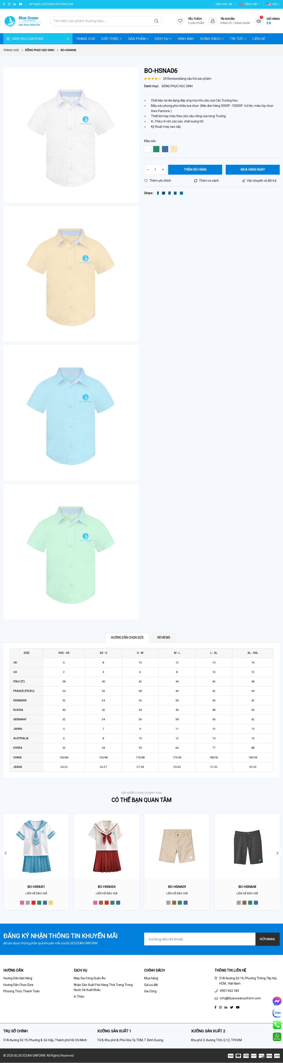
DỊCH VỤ (163, 39)
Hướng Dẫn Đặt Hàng (17, 978)
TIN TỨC (238, 39)
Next (277, 853)
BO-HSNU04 (106, 887)
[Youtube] (238, 1007)
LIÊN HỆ (259, 39)
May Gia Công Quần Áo (90, 978)
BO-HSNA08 (247, 887)
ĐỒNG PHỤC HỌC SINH (177, 86)
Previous (5, 853)
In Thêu (79, 996)
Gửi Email (267, 939)
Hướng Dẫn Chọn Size (18, 985)
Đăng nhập (242, 23)
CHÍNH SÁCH (212, 39)
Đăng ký (226, 23)
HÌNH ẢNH (186, 39)
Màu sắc (150, 141)
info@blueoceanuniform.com (51, 4)
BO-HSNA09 (177, 887)
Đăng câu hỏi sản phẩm (195, 78)
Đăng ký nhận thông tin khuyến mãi (60, 936)
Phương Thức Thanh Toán (21, 991)
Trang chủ (11, 50)
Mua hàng (151, 978)
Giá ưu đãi (151, 985)
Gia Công (150, 991)
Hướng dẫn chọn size (127, 638)
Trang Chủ (85, 39)
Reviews (163, 638)
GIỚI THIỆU (111, 39)
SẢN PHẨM (138, 39)
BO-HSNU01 (36, 887)
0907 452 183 (224, 4)
